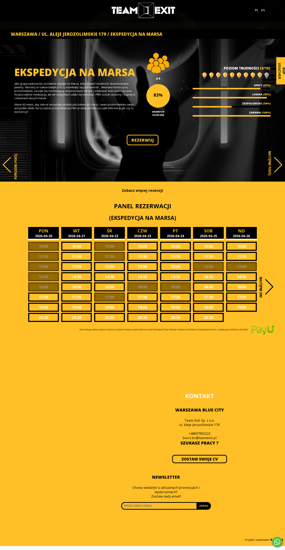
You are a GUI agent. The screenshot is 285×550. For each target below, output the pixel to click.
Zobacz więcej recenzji (142, 190)
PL (256, 10)
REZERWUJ (142, 140)
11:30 (43, 256)
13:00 (43, 266)
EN (263, 10)
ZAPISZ (203, 506)
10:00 (43, 246)
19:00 (43, 307)
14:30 (43, 276)
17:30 (43, 297)
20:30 (43, 317)
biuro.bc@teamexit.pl (199, 438)
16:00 (43, 286)
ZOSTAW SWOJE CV (199, 459)
